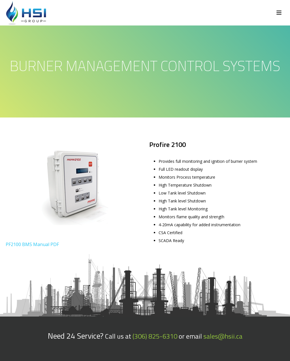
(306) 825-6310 (155, 336)
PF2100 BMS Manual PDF (32, 244)
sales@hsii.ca (222, 336)
